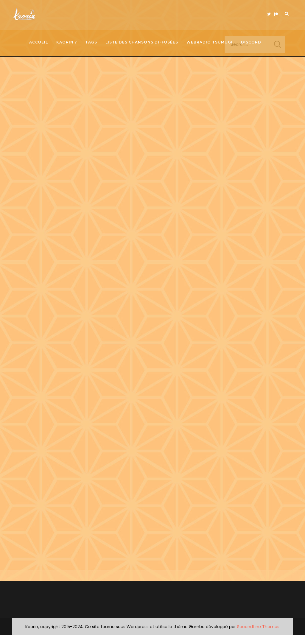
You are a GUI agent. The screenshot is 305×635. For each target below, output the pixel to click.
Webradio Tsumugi (209, 42)
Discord (251, 42)
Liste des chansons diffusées (141, 42)
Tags (91, 42)
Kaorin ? (66, 42)
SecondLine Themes (258, 627)
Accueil (38, 42)
